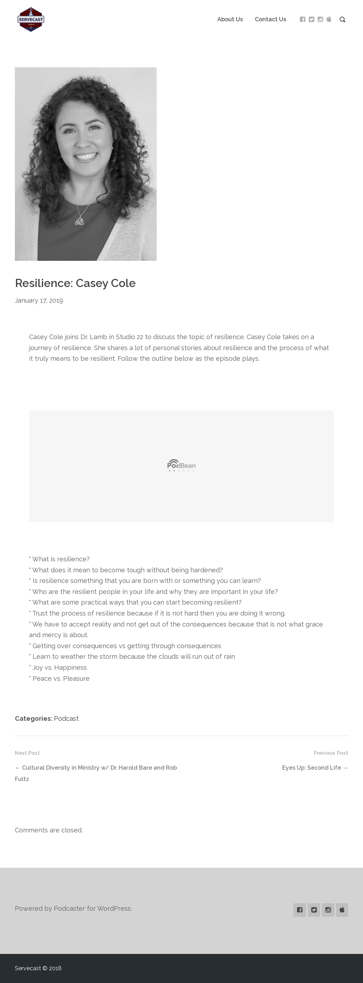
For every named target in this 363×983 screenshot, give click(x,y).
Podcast (66, 718)
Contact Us (270, 19)
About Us (230, 19)
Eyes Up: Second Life (311, 767)
